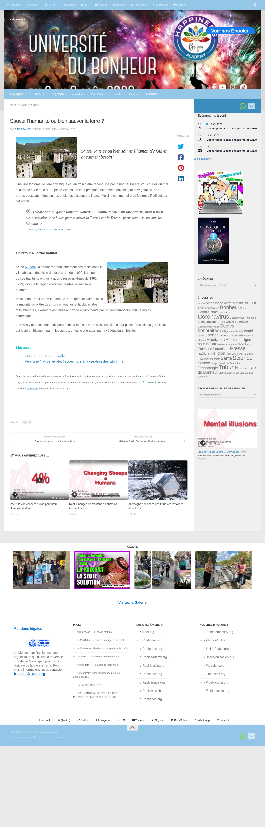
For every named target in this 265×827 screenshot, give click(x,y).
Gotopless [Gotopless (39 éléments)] (242, 321)
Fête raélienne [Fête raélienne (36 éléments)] (228, 321)
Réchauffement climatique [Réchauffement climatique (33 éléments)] (239, 353)
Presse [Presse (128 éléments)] (237, 348)
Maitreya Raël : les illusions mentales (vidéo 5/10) (221, 455)
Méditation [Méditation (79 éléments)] (215, 339)
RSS (85, 4)
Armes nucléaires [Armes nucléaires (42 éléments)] (208, 308)
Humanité (27, 422)
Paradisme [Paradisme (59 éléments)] (221, 349)
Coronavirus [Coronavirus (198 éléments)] (213, 316)
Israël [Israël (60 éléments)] (248, 331)
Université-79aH (236, 452)
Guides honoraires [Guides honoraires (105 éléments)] (216, 328)
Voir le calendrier (202, 159)
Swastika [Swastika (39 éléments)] (234, 363)
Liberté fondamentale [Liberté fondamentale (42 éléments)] (230, 335)
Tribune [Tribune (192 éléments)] (228, 367)
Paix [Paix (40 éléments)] (247, 344)
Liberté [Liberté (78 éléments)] (210, 335)
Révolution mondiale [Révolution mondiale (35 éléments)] (209, 359)
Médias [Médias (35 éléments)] (202, 340)
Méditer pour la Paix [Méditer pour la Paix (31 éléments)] (227, 344)
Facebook (14, 4)
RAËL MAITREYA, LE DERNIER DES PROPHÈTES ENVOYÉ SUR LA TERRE (95, 695)
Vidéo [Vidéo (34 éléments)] (222, 372)
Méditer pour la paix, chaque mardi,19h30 (231, 128)
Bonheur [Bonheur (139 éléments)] (229, 307)
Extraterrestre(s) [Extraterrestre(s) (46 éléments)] (208, 321)
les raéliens (33, 388)
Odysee (119, 4)
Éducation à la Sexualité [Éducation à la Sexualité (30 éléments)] (236, 373)
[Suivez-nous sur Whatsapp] (242, 106)
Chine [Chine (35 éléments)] (243, 308)
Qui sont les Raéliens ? (89, 685)
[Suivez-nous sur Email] (251, 106)
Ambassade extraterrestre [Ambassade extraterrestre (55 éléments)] (225, 303)
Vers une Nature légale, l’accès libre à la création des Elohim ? (74, 361)
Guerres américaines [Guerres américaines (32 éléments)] (208, 327)
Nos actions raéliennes (106, 665)
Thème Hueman (55, 737)
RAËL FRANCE (17, 19)
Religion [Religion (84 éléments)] (217, 353)
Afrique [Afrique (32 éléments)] (201, 303)
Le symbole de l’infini (117, 648)
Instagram (68, 4)
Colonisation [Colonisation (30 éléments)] (224, 312)
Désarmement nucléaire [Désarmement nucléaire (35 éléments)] (243, 317)
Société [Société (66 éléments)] (204, 363)
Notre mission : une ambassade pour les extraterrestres (96, 675)
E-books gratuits (103, 632)
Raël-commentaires (24, 105)
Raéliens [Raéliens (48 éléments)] (204, 353)
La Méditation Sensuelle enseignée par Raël (100, 640)
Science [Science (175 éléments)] (242, 358)
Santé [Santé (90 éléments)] (226, 358)
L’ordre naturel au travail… (45, 356)
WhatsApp (160, 4)
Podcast (179, 4)
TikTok (50, 4)
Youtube (101, 4)
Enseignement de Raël (211, 452)
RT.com (30, 267)
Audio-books (83, 632)
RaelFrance (22, 129)
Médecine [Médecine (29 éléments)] (248, 335)
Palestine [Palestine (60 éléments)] (205, 349)
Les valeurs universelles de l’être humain (98, 656)
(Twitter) (33, 4)
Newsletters (83, 665)
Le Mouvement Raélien (89, 648)
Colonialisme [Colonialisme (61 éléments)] (208, 312)
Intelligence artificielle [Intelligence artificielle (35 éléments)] (232, 331)
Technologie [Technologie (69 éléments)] (208, 368)
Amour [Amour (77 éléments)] (250, 303)
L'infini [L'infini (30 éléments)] (201, 335)
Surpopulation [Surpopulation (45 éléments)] (220, 363)
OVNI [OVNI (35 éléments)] (241, 344)
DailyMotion (139, 4)
